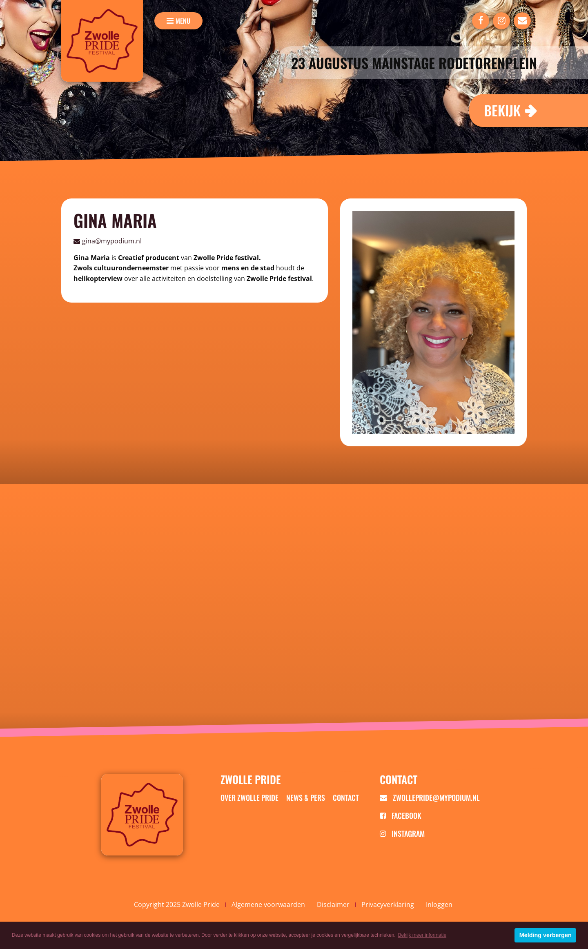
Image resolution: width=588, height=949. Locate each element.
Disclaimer (333, 904)
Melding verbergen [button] (545, 935)
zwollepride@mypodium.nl (430, 797)
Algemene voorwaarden (268, 904)
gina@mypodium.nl (112, 240)
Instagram (402, 833)
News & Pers (305, 797)
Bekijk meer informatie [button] (422, 935)
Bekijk (502, 110)
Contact (346, 797)
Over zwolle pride (249, 797)
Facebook (400, 815)
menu (183, 21)
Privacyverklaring (387, 904)
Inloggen (439, 904)
